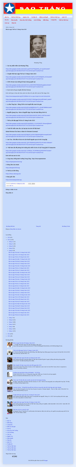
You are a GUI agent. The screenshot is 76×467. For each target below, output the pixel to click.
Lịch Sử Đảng (37, 20)
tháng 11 (11, 244)
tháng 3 (11, 326)
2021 (9, 336)
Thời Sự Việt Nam (15, 17)
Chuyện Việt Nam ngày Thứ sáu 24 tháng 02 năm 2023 (26, 394)
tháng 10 (11, 246)
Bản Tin (7, 17)
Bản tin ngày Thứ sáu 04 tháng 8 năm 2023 (19, 308)
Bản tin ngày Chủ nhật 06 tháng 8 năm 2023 (19, 303)
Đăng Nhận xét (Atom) (15, 229)
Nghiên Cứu (26, 17)
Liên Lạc (7, 23)
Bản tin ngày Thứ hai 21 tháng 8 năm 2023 (19, 270)
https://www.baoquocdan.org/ (14, 180)
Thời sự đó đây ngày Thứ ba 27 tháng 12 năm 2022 (25, 350)
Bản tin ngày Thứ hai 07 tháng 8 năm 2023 (19, 301)
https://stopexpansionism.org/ (14, 161)
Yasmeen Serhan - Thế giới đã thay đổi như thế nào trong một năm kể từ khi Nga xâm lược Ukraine (37, 387)
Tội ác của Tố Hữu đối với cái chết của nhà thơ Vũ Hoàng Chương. (29, 380)
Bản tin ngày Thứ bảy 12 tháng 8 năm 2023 (19, 290)
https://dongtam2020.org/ (13, 167)
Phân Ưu (14, 23)
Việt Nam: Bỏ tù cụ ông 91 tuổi (21, 409)
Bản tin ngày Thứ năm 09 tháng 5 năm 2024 (24, 343)
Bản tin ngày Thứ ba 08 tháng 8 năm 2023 (19, 299)
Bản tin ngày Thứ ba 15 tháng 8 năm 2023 (19, 283)
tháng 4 (11, 324)
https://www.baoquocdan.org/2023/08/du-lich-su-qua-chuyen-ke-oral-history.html (28, 96)
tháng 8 (11, 250)
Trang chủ (38, 226)
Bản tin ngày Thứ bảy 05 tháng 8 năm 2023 (19, 306)
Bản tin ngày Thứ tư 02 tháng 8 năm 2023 (19, 312)
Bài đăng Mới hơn (10, 226)
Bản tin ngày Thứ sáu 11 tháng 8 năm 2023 (19, 292)
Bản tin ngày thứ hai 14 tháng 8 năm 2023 (19, 286)
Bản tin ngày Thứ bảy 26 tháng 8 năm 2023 (19, 261)
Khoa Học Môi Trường (25, 20)
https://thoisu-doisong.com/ (13, 174)
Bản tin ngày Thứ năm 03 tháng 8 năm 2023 (19, 310)
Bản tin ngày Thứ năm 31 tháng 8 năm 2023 (19, 252)
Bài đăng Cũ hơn (66, 226)
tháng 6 (11, 320)
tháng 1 (11, 331)
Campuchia (54, 19)
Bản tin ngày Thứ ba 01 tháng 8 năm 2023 (19, 315)
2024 (9, 237)
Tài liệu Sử (34, 17)
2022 (9, 333)
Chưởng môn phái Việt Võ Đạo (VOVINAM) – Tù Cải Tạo (26, 372)
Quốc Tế (64, 17)
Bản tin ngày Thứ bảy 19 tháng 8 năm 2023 (19, 274)
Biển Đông (45, 20)
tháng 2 (11, 328)
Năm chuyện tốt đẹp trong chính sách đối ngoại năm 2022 (27, 365)
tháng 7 (11, 317)
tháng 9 (11, 248)
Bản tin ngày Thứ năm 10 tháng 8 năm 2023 (19, 294)
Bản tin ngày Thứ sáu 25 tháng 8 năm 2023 (19, 263)
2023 (9, 239)
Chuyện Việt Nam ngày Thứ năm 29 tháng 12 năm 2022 (26, 402)
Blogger (46, 460)
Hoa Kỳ (7, 19)
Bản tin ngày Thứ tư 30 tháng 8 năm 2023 (19, 254)
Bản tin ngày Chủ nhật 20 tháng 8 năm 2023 (19, 272)
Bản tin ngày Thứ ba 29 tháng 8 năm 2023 (19, 257)
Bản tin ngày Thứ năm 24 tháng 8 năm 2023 (19, 266)
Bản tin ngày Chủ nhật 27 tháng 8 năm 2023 (19, 259)
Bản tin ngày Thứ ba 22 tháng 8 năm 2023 (19, 268)
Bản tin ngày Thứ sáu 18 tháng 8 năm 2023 (19, 277)
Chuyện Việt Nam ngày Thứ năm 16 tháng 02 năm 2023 (26, 357)
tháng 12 (11, 241)
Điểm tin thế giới (43, 17)
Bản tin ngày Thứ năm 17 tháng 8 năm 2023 (19, 279)
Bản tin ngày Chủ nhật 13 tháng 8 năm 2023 (19, 288)
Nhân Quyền (14, 20)
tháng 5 (11, 322)
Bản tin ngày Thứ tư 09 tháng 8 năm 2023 (19, 297)
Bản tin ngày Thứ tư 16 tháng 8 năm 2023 (19, 281)
